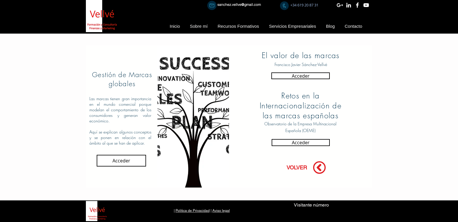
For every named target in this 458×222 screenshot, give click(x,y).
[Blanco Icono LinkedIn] (348, 5)
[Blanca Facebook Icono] (357, 5)
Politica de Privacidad (193, 211)
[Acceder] (121, 160)
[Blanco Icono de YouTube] (366, 5)
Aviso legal (221, 211)
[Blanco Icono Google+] (339, 5)
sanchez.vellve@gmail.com (239, 4)
